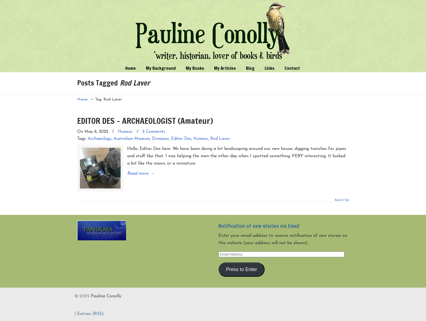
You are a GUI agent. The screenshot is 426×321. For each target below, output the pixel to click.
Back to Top (342, 200)
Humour (125, 132)
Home (82, 99)
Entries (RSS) (90, 314)
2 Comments (153, 132)
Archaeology (99, 139)
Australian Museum (132, 139)
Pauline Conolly (213, 31)
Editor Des (181, 139)
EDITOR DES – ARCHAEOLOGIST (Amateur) (145, 121)
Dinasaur (160, 139)
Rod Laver (220, 139)
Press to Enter (241, 269)
